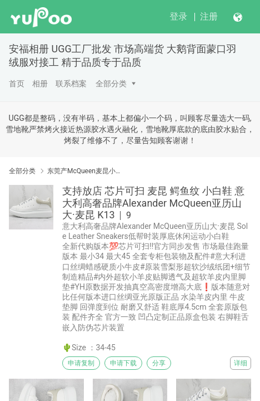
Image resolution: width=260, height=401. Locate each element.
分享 (159, 363)
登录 (178, 16)
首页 (16, 83)
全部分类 (111, 83)
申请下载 (123, 363)
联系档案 (71, 83)
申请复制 (81, 363)
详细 (240, 363)
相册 (40, 83)
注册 (209, 16)
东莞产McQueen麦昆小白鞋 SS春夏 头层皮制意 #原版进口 (85, 171)
